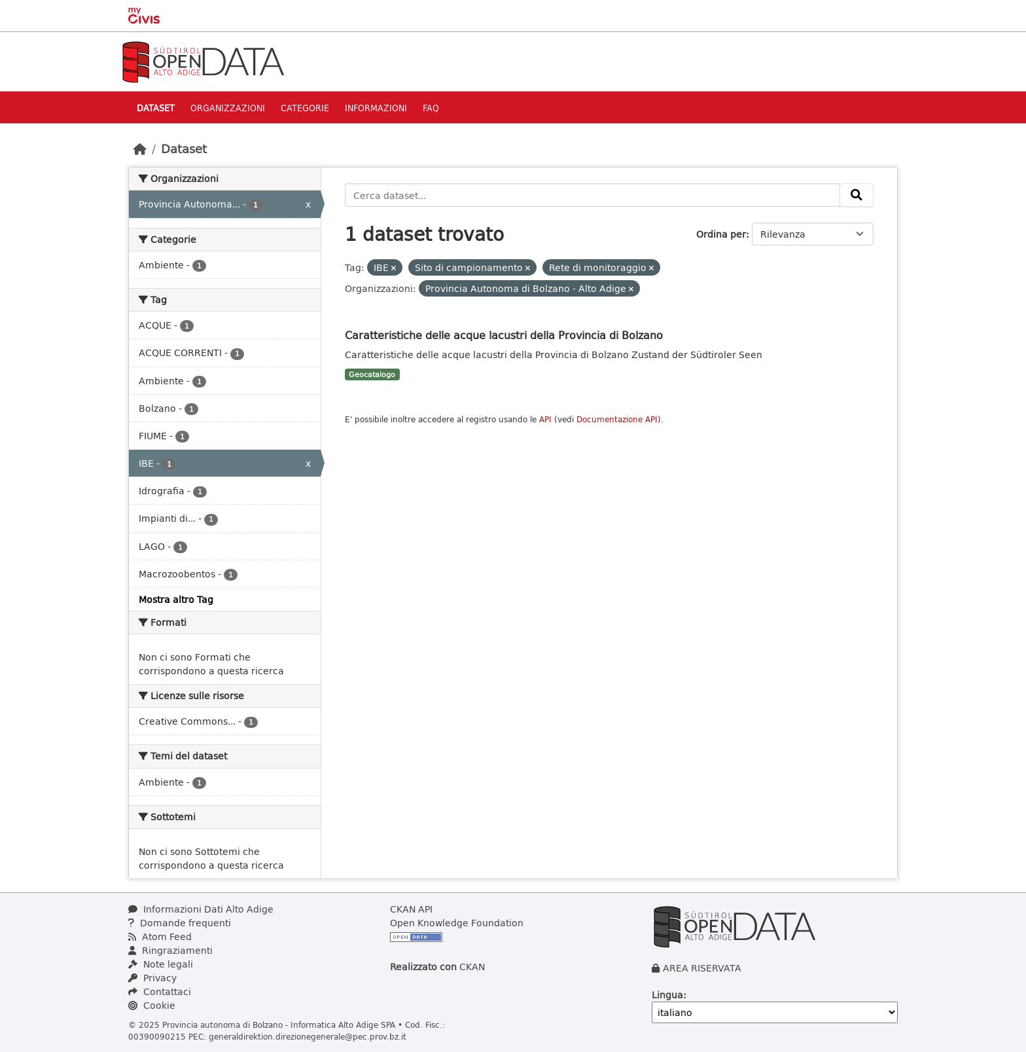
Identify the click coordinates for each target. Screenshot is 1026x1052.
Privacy (152, 978)
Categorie (305, 108)
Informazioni (376, 108)
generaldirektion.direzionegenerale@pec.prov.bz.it (307, 1036)
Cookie (151, 1005)
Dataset (156, 108)
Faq (431, 108)
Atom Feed (160, 936)
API (545, 419)
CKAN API (411, 909)
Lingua (667, 995)
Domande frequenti (179, 923)
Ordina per (721, 234)
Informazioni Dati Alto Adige (201, 909)
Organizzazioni (227, 108)
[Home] (140, 148)
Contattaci (159, 991)
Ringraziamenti (170, 950)
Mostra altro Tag (176, 599)
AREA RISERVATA (702, 968)
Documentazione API (617, 419)
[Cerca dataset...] (593, 195)
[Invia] (857, 195)
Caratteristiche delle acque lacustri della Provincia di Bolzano (504, 335)
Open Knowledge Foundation (456, 923)
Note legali (160, 964)
